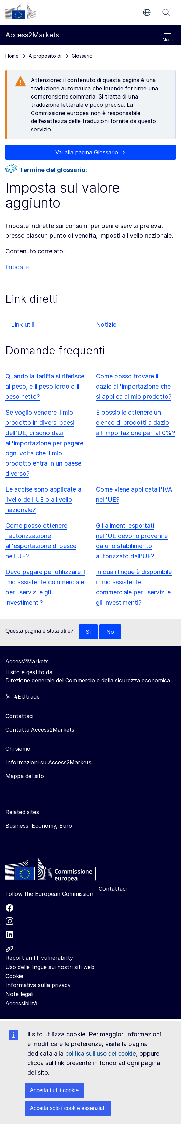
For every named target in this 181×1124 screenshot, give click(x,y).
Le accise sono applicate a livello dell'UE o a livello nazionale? (43, 499)
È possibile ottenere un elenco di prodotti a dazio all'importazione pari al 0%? (135, 422)
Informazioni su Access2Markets (48, 762)
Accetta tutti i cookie (54, 1090)
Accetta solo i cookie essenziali (68, 1108)
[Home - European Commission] (55, 871)
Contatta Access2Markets (39, 729)
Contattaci (113, 888)
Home (11, 56)
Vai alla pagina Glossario (86, 152)
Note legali (19, 994)
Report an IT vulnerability (39, 957)
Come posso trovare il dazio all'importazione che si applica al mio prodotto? (133, 386)
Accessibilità (21, 1003)
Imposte (17, 267)
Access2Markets (27, 661)
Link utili (22, 324)
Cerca (166, 12)
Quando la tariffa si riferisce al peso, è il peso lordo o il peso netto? (44, 386)
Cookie (14, 975)
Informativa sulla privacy (38, 985)
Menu (168, 36)
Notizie (106, 324)
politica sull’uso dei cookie (100, 1053)
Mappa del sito (24, 776)
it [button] (147, 12)
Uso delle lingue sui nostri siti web (49, 967)
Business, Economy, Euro (38, 825)
